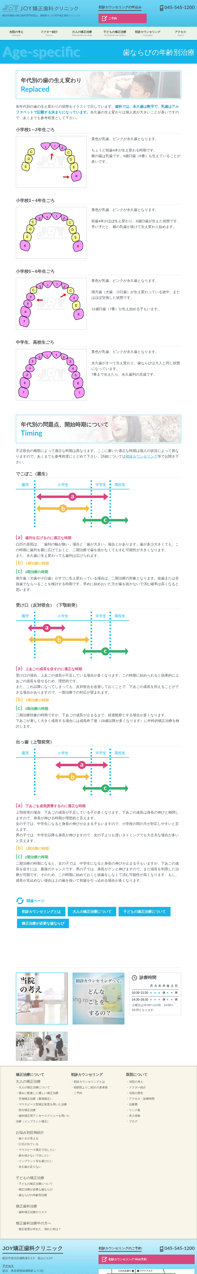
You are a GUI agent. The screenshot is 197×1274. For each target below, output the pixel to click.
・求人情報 (133, 1115)
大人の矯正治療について (92, 911)
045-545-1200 (179, 7)
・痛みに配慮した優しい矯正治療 (37, 1093)
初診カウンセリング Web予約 (127, 1259)
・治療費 (131, 1104)
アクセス (180, 33)
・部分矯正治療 (26, 1110)
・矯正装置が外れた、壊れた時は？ (38, 1229)
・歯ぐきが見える (27, 1138)
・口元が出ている (27, 1144)
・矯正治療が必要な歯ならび (34, 1189)
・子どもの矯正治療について (34, 1183)
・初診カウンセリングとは (88, 1081)
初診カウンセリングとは (41, 911)
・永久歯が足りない (28, 1166)
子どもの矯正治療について (144, 911)
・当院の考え (134, 1081)
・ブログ (131, 1121)
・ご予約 (76, 1093)
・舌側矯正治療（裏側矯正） (34, 1098)
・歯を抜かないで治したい (33, 1155)
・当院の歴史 (134, 1093)
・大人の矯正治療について (33, 1087)
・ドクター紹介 (136, 1087)
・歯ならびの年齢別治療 (31, 1195)
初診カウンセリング (147, 33)
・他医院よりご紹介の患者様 (89, 1087)
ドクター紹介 (49, 33)
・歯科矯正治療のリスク (31, 1212)
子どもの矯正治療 (114, 33)
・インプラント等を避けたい (34, 1161)
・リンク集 (133, 1110)
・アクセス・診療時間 (140, 1098)
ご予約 (112, 18)
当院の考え (16, 33)
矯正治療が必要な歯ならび (43, 923)
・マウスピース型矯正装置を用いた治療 (41, 1104)
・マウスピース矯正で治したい (36, 1149)
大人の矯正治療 (82, 33)
